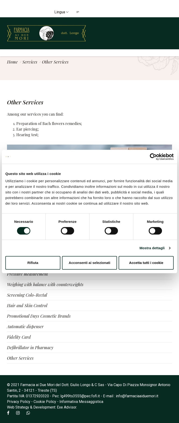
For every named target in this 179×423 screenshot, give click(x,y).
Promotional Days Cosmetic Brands (39, 316)
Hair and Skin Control (27, 305)
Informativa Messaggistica (81, 401)
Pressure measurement (27, 274)
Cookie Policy (45, 401)
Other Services (20, 358)
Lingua (61, 12)
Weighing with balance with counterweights (45, 284)
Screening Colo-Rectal (27, 295)
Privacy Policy (18, 401)
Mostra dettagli (152, 248)
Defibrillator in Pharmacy (30, 347)
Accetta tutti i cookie (146, 263)
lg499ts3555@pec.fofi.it (80, 396)
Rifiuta (32, 263)
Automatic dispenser (25, 326)
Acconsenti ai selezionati (89, 263)
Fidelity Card (19, 337)
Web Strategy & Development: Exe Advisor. (42, 407)
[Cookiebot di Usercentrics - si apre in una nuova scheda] (153, 156)
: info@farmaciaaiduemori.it (136, 396)
